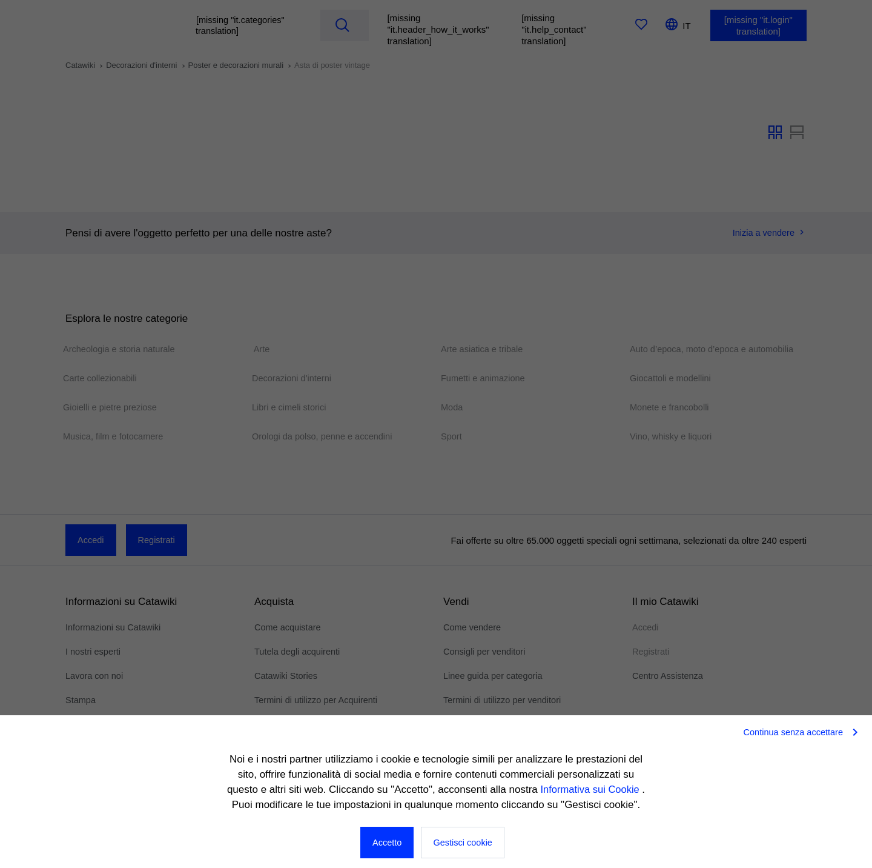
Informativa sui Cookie (591, 789)
